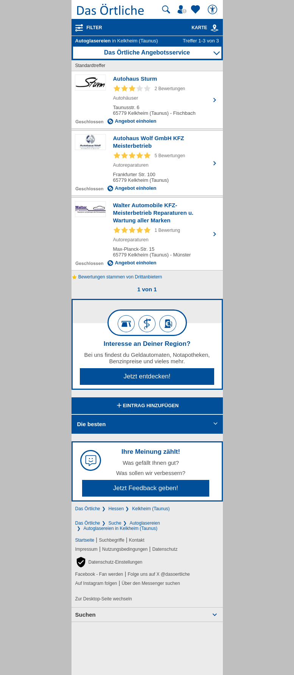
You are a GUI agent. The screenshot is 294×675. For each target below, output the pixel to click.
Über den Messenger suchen (150, 583)
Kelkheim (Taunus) (151, 508)
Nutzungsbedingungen (125, 549)
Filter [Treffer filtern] (94, 27)
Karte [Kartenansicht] (205, 27)
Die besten (91, 424)
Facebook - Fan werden (99, 574)
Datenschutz (164, 549)
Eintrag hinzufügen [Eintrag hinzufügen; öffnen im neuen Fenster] (147, 406)
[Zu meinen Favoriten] (196, 9)
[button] (109, 562)
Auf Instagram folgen (96, 583)
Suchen (85, 614)
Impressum (86, 549)
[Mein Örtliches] (183, 9)
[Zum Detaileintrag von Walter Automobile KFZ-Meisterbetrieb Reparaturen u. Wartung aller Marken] (147, 234)
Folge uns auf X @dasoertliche (159, 574)
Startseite (85, 540)
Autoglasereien (145, 523)
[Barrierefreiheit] (213, 9)
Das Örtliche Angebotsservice (147, 52)
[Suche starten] (166, 9)
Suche (115, 523)
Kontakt (137, 540)
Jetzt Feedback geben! (145, 488)
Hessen (116, 508)
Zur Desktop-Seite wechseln (103, 599)
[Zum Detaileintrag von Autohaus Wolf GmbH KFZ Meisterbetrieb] (147, 163)
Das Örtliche (87, 508)
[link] (214, 28)
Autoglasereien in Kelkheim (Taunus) (120, 528)
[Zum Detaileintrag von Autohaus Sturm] (147, 100)
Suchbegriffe (111, 540)
